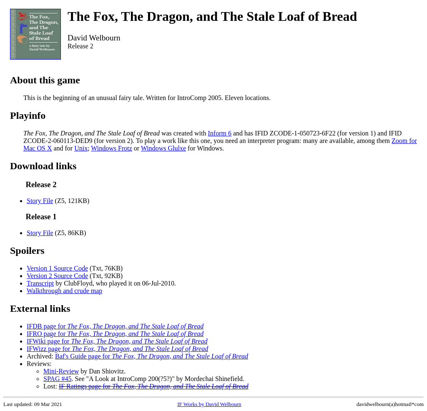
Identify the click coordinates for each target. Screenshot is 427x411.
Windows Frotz (111, 148)
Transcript (40, 283)
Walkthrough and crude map (64, 290)
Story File (40, 200)
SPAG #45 (57, 378)
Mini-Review (61, 371)
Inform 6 (219, 133)
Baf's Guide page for (151, 356)
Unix (81, 148)
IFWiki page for (117, 341)
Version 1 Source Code (57, 268)
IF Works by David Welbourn (209, 404)
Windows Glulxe (163, 148)
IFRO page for (115, 333)
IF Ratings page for (154, 386)
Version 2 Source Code (57, 275)
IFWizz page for (117, 348)
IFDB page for (115, 326)
